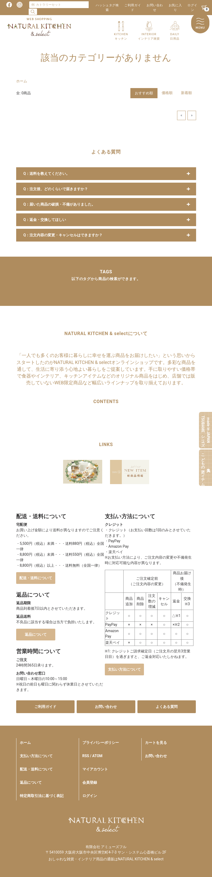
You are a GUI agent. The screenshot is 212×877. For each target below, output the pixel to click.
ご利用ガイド (132, 7)
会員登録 (89, 782)
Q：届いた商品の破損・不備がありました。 (59, 204)
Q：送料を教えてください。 (46, 173)
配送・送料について (35, 578)
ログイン (192, 7)
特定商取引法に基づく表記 (42, 796)
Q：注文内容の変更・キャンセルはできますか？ (63, 235)
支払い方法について (124, 669)
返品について (36, 634)
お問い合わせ (155, 7)
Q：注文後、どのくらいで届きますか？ (55, 189)
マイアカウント (95, 769)
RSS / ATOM (92, 756)
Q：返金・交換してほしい (44, 220)
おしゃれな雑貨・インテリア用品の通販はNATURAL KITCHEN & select (106, 859)
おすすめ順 (144, 93)
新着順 (186, 93)
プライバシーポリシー (100, 742)
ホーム (21, 81)
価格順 (167, 93)
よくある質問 (167, 707)
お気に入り (175, 7)
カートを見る (156, 742)
